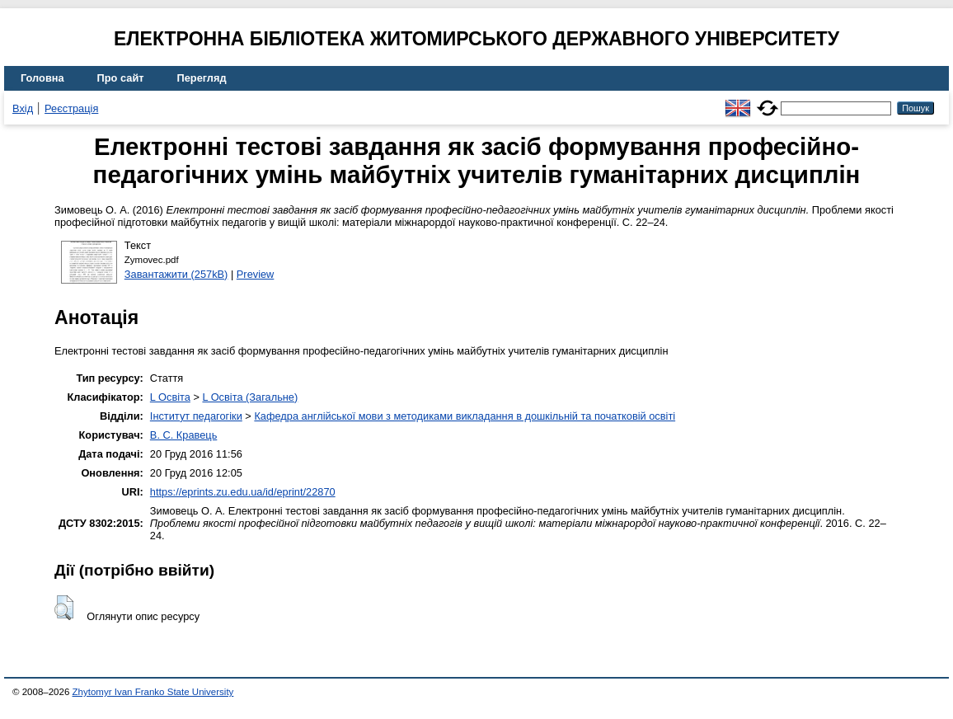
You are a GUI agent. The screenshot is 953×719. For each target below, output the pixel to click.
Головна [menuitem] (42, 78)
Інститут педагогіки (196, 416)
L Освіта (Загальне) (250, 397)
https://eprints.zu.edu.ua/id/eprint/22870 (243, 492)
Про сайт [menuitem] (120, 78)
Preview (256, 274)
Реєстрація (71, 108)
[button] (63, 607)
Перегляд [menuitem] (202, 78)
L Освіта (170, 397)
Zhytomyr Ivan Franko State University (153, 692)
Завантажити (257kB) (176, 274)
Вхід (22, 108)
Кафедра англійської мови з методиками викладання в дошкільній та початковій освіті (464, 416)
